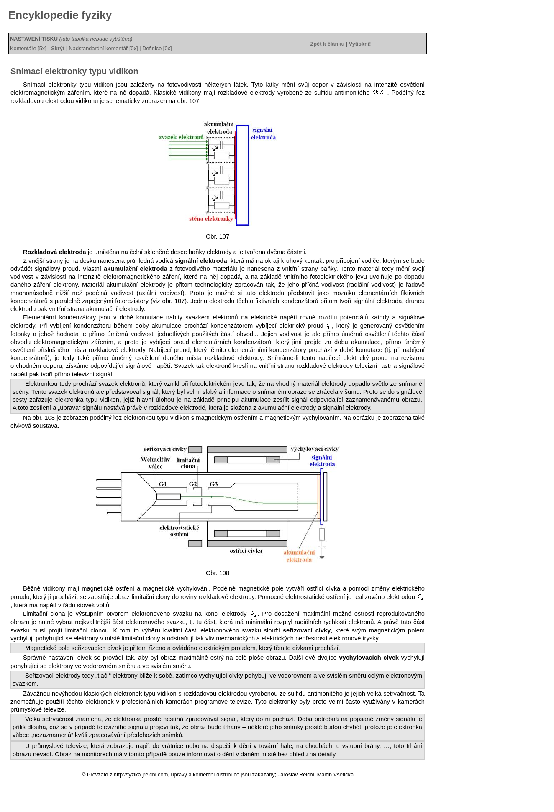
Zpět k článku (327, 44)
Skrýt (57, 48)
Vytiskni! (360, 44)
